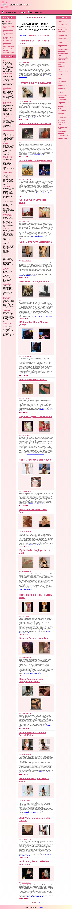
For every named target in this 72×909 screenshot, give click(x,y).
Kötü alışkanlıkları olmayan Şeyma (34, 323)
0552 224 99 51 (26, 657)
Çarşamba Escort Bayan (7, 43)
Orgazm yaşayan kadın (7, 88)
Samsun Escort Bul (19, 4)
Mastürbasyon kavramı (8, 130)
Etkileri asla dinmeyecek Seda (35, 160)
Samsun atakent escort (8, 52)
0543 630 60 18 (26, 531)
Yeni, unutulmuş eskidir (7, 103)
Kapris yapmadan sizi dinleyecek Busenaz (31, 680)
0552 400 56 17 (26, 435)
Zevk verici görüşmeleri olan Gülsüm (35, 819)
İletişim (21, 12)
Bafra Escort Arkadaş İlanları (8, 34)
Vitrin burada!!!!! (36, 17)
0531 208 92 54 (26, 179)
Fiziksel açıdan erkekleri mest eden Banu (35, 862)
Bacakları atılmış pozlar (7, 324)
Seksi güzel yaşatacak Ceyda (35, 459)
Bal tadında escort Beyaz (33, 379)
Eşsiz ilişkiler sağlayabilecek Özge (34, 551)
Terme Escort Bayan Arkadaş (8, 38)
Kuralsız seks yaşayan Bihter (35, 638)
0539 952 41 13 (26, 221)
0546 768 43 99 (26, 572)
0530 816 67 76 (26, 839)
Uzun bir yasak (6, 186)
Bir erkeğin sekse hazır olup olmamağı (8, 215)
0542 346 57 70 (26, 101)
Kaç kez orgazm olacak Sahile (35, 416)
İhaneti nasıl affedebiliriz (6, 269)
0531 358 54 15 (26, 616)
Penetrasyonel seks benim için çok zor (8, 157)
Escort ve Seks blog (34, 12)
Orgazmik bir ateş (7, 228)
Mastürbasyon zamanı (8, 310)
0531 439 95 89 (26, 261)
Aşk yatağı (5, 143)
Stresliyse (5, 60)
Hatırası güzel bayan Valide (34, 281)
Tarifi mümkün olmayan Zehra (35, 82)
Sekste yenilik (6, 116)
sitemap (41, 907)
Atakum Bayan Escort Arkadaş (8, 30)
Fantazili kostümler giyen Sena (33, 510)
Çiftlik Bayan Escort (7, 40)
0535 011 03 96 (26, 754)
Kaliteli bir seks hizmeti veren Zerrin (35, 596)
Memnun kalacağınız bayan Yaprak (34, 779)
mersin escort (9, 21)
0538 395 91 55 (26, 713)
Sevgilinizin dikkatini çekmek (8, 74)
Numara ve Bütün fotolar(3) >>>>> (32, 373)
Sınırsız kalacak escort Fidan (35, 123)
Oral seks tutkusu (7, 172)
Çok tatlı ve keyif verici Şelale (35, 242)
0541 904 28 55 (26, 356)
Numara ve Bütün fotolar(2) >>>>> (27, 117)
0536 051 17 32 (26, 491)
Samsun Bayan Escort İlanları (8, 27)
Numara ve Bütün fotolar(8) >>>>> (36, 503)
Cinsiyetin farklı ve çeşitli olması (7, 298)
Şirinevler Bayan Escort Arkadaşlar (8, 49)
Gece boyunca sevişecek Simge (33, 201)
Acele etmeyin (6, 242)
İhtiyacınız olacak (7, 284)
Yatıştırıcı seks (6, 255)
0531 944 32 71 (26, 800)
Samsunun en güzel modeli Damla (34, 42)
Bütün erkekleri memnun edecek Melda (32, 733)
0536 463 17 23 (26, 62)
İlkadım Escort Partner (8, 46)
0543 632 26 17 (26, 883)
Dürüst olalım (6, 199)
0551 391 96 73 (26, 398)
